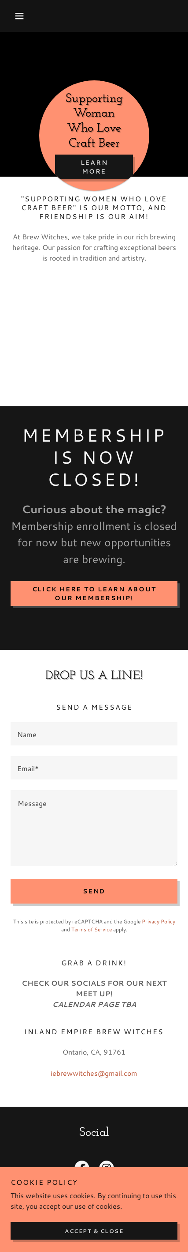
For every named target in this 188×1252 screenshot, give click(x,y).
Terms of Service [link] (91, 929)
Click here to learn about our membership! (94, 593)
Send (94, 891)
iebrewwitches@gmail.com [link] (94, 1073)
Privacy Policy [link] (158, 921)
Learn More (94, 167)
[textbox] (94, 733)
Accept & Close (94, 1231)
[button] (23, 16)
